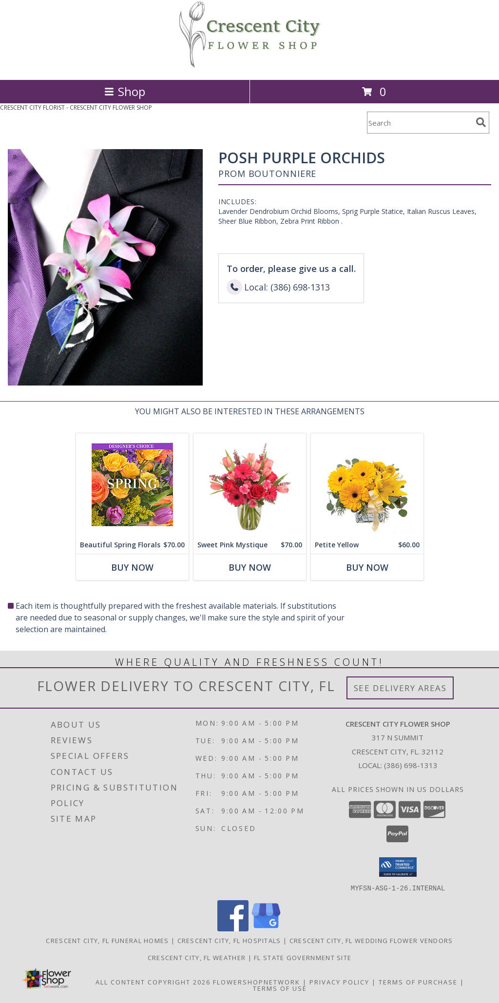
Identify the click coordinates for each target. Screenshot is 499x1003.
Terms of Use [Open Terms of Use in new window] (280, 988)
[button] (398, 867)
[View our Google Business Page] (266, 928)
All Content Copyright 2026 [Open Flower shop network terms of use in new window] (153, 981)
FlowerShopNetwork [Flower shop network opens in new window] (256, 981)
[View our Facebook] (233, 928)
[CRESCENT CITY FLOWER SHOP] (249, 65)
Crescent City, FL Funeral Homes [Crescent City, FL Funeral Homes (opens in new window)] (107, 940)
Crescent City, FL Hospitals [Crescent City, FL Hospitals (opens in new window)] (229, 940)
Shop (124, 91)
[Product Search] (419, 122)
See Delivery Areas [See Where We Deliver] (400, 688)
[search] (481, 122)
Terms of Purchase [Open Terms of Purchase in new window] (418, 981)
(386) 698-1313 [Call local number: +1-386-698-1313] (411, 765)
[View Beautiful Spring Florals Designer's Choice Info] (132, 484)
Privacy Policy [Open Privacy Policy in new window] (339, 981)
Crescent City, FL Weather (197, 957)
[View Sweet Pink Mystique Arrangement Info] (249, 484)
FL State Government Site (302, 957)
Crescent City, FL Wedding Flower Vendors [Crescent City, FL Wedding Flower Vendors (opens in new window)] (371, 940)
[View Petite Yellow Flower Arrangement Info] (367, 484)
